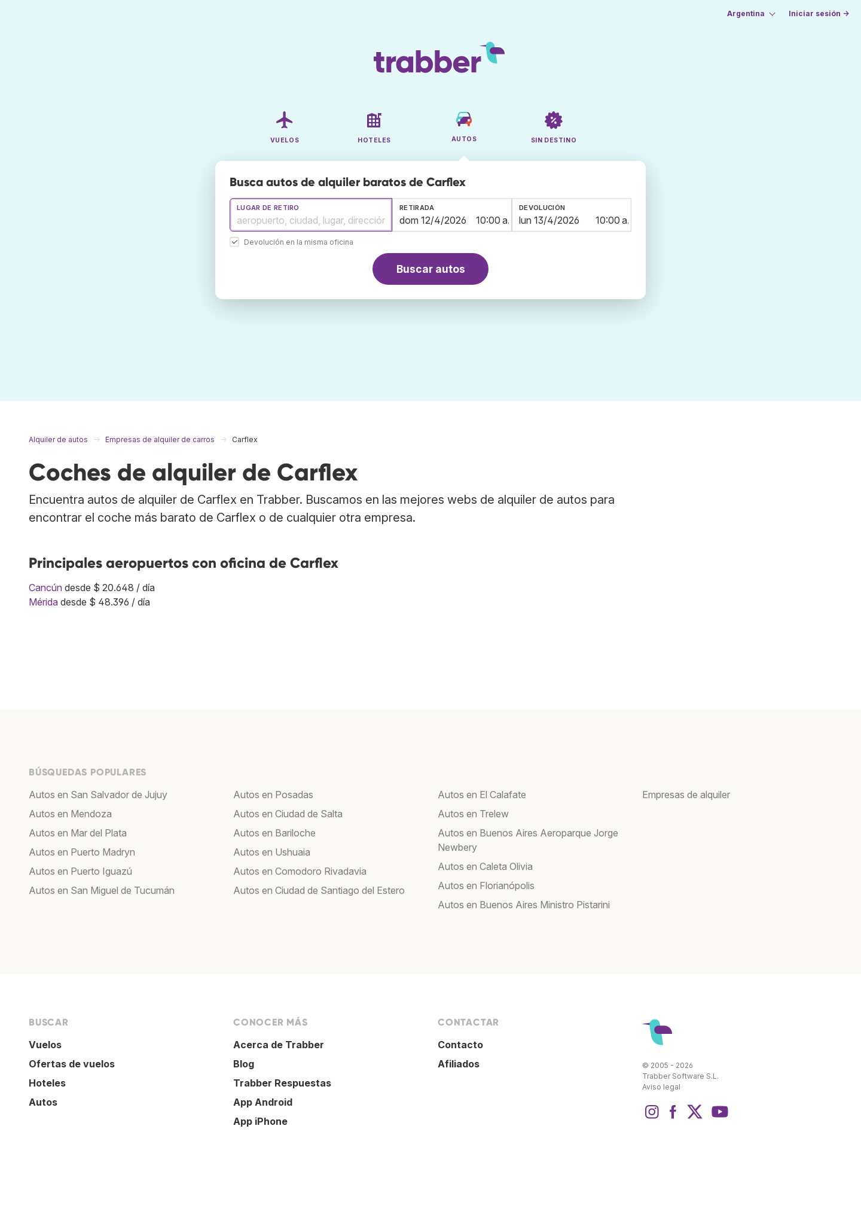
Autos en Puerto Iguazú (80, 871)
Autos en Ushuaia (271, 852)
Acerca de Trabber (278, 1045)
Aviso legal (661, 1086)
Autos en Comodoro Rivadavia (300, 871)
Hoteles (47, 1083)
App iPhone (260, 1121)
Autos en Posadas (273, 795)
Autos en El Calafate (482, 795)
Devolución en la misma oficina (298, 242)
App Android (262, 1102)
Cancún (45, 588)
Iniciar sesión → (819, 13)
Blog (243, 1064)
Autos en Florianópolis (486, 885)
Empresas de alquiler (686, 795)
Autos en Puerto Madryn (82, 852)
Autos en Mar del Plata (78, 833)
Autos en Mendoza (70, 814)
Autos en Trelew (473, 814)
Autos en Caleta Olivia (485, 866)
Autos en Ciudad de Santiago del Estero (319, 890)
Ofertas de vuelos (72, 1064)
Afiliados (459, 1064)
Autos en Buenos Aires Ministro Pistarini (524, 905)
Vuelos (45, 1045)
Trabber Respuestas (282, 1083)
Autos (43, 1102)
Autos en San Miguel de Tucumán (102, 890)
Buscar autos (430, 269)
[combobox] (311, 215)
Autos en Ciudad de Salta (288, 814)
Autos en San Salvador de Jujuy (98, 795)
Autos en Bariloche (274, 833)
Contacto (460, 1045)
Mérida (43, 602)
